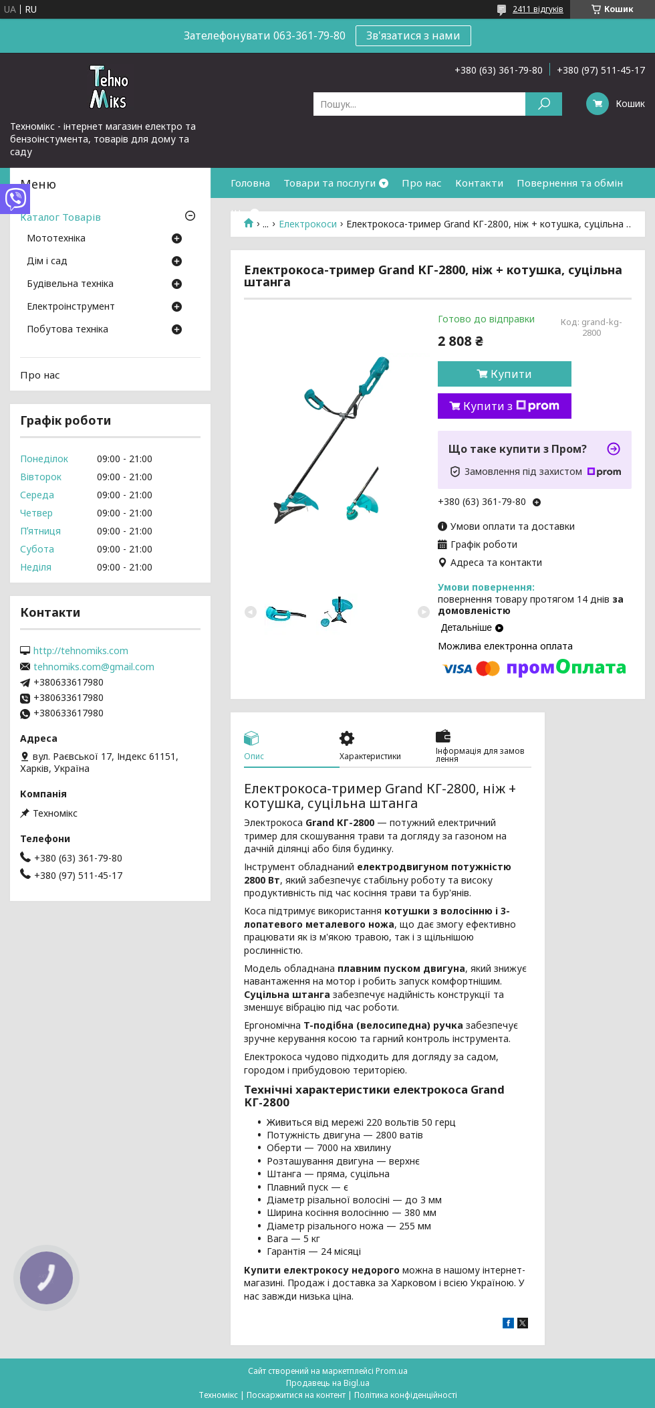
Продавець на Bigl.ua (328, 1383)
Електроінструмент (71, 307)
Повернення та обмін (570, 182)
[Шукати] (543, 104)
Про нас (422, 182)
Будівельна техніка (70, 284)
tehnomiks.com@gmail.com (93, 667)
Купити (511, 374)
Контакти (479, 182)
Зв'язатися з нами (413, 35)
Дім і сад (47, 261)
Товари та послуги (329, 182)
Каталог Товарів (60, 216)
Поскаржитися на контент (296, 1395)
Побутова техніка (67, 329)
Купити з (511, 406)
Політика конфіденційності (405, 1395)
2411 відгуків (538, 9)
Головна (250, 182)
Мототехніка (56, 238)
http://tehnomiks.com (80, 651)
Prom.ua (392, 1371)
